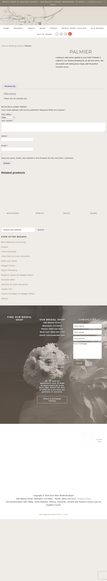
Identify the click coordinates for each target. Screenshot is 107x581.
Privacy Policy (84, 560)
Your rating (6, 176)
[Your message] (87, 412)
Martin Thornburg (9, 332)
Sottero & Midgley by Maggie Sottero (18, 356)
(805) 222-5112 (56, 391)
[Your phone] (87, 400)
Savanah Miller (8, 342)
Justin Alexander (9, 313)
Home (3, 46)
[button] (79, 425)
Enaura (4, 309)
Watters (4, 360)
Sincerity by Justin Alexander (14, 346)
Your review (7, 182)
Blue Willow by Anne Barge (13, 304)
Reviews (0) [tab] (10, 148)
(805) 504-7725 (58, 394)
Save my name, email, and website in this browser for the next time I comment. (37, 220)
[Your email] (87, 394)
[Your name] (87, 388)
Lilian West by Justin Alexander (15, 318)
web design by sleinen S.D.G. (50, 576)
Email (53, 5)
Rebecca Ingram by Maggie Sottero (17, 337)
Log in (65, 576)
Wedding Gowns (16, 46)
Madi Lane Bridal (9, 323)
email (44, 452)
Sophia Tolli (6, 351)
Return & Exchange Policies (52, 461)
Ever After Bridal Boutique (53, 17)
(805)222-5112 (95, 2)
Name (4, 198)
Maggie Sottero (8, 327)
